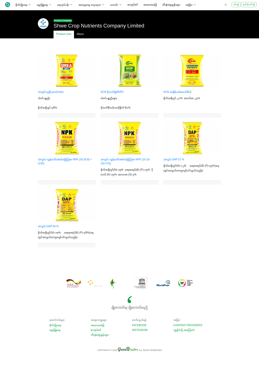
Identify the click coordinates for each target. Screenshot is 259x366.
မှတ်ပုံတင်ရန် (249, 4)
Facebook (139, 325)
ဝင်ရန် (236, 4)
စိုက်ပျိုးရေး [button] (23, 5)
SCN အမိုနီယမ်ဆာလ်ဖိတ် (177, 92)
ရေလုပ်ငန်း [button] (65, 5)
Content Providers (187, 325)
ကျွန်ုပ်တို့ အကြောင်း (184, 330)
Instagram (140, 330)
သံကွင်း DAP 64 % (48, 226)
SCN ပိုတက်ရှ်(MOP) (112, 92)
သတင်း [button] (116, 5)
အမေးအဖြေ (150, 5)
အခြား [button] (190, 5)
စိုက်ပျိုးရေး (55, 325)
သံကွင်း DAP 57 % (173, 159)
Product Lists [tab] (63, 34)
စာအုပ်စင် (132, 5)
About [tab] (80, 34)
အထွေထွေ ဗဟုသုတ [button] (91, 5)
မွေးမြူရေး (55, 330)
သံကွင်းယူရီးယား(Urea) (50, 92)
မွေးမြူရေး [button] (44, 5)
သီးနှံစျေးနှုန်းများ (171, 5)
